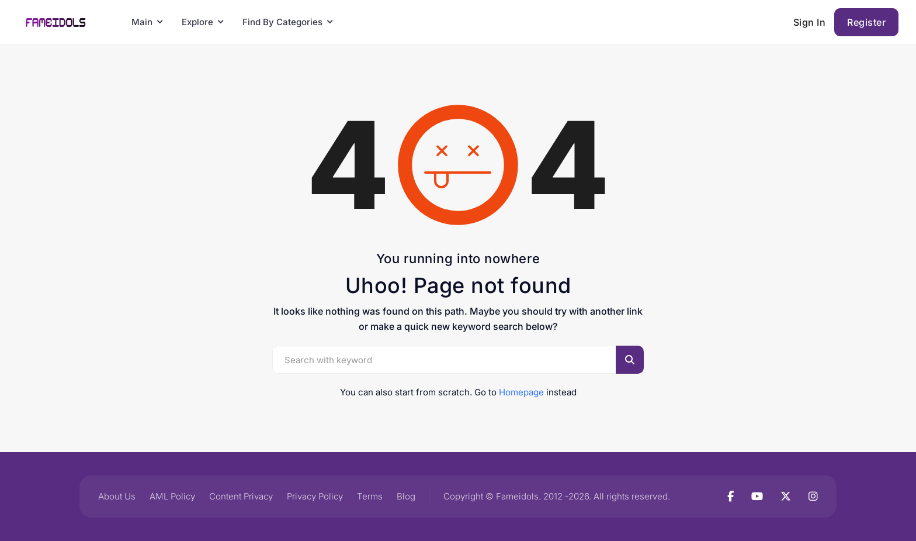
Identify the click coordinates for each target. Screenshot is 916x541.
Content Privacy (241, 496)
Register (866, 22)
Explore (197, 21)
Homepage (521, 392)
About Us (117, 496)
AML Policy (172, 496)
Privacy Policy (315, 496)
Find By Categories (282, 21)
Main (141, 21)
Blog (406, 496)
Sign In (809, 22)
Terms (370, 496)
